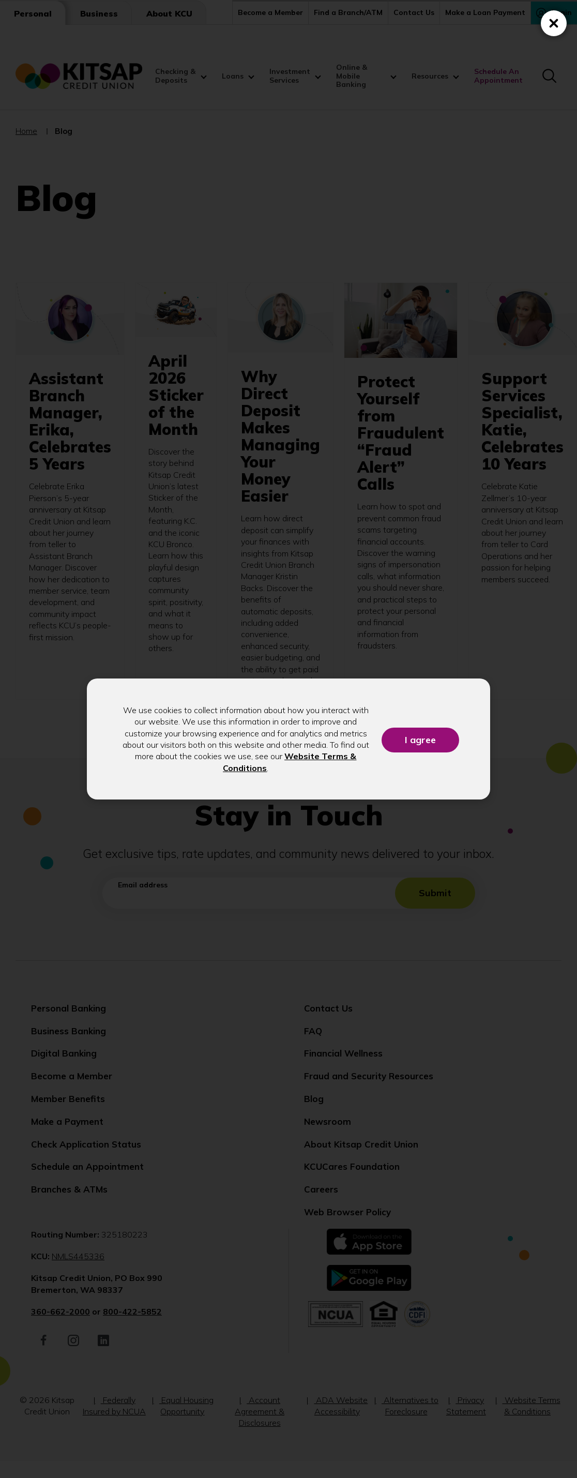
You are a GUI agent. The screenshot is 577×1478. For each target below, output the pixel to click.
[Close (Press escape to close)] (554, 23)
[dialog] (288, 739)
